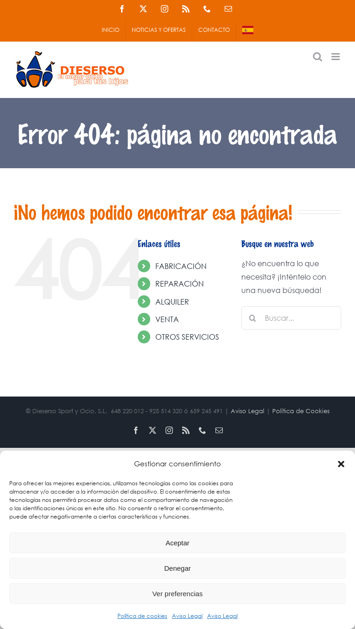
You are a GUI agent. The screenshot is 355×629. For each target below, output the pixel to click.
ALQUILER (172, 301)
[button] (341, 464)
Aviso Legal (187, 616)
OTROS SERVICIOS (187, 337)
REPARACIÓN (179, 283)
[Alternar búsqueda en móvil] (317, 56)
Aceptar (177, 543)
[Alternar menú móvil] (336, 56)
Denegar (177, 568)
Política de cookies (142, 616)
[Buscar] (252, 318)
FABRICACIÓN (181, 266)
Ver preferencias (177, 594)
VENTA (167, 319)
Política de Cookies (301, 411)
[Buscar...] (291, 318)
